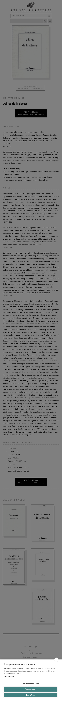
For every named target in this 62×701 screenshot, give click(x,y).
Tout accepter (30, 689)
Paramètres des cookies (30, 683)
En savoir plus (9, 677)
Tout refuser (30, 695)
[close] (56, 660)
